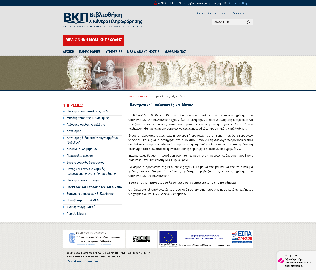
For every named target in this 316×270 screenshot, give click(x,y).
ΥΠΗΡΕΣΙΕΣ (114, 52)
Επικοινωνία (239, 13)
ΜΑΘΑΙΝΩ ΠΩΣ (175, 52)
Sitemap (200, 13)
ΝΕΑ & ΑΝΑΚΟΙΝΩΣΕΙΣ (143, 52)
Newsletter (225, 13)
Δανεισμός (74, 131)
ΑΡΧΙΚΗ (68, 52)
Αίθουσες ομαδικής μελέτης (86, 124)
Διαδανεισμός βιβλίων (82, 149)
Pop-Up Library (76, 214)
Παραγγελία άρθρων (80, 156)
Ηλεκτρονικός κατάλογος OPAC (88, 111)
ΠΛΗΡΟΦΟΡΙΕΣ (90, 52)
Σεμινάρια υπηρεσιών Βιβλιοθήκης (90, 194)
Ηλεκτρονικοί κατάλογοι (83, 180)
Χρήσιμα (212, 13)
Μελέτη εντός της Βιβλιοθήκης (88, 118)
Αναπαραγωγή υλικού (81, 207)
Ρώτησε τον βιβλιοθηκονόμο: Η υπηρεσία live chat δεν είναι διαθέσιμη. (298, 260)
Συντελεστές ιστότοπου (83, 261)
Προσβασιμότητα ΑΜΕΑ (83, 200)
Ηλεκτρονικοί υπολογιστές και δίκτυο (94, 187)
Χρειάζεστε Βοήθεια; (241, 3)
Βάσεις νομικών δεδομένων (85, 162)
